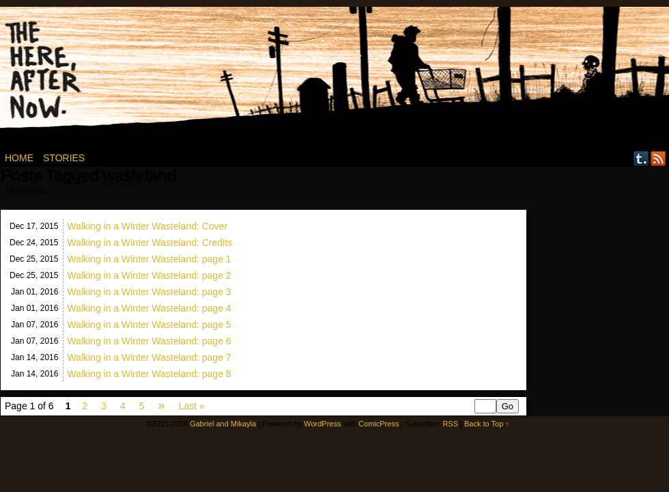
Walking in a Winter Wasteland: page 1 (149, 259)
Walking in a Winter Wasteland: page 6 (149, 341)
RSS (658, 158)
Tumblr (641, 158)
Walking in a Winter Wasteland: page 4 (149, 308)
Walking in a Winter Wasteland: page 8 (149, 373)
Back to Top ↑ (486, 424)
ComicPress (378, 424)
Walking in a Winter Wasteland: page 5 (149, 324)
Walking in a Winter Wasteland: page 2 (149, 275)
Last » (192, 405)
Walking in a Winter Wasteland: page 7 (149, 357)
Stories (64, 157)
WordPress (322, 424)
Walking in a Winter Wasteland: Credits (149, 242)
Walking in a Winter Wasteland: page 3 (149, 291)
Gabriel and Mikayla (223, 424)
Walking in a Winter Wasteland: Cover (147, 226)
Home (19, 157)
